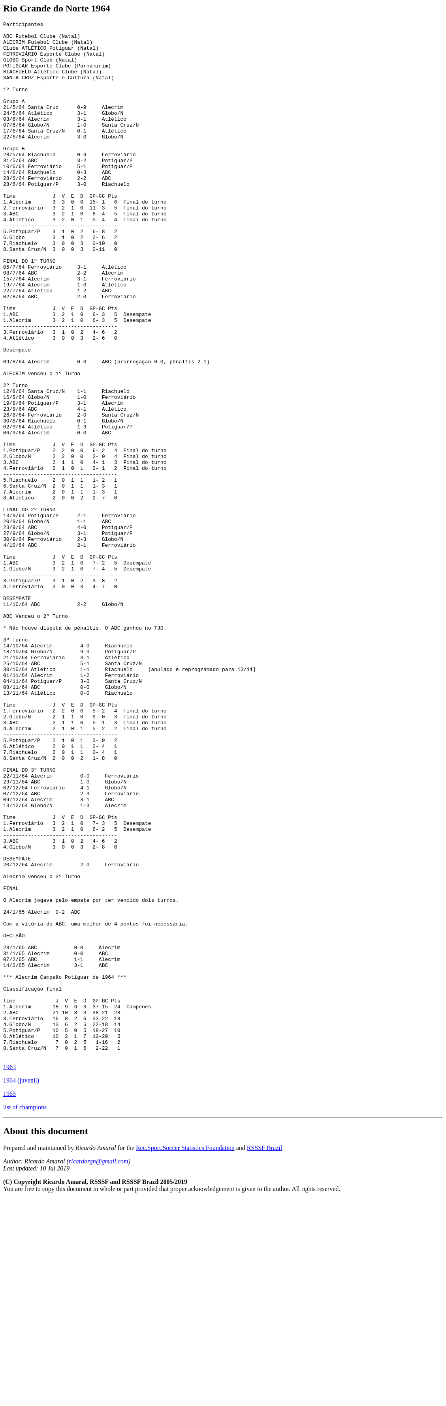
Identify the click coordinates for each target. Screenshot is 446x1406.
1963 (9, 1274)
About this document (45, 1338)
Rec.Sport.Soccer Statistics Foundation (185, 1355)
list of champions (25, 1314)
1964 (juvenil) (21, 1287)
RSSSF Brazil (264, 1355)
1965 (9, 1301)
